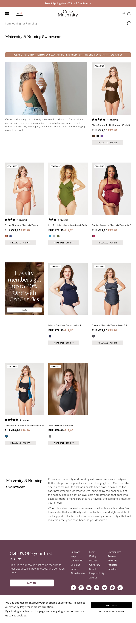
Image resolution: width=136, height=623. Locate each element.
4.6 (19, 13)
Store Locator (78, 573)
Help (73, 556)
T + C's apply (114, 55)
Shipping (75, 564)
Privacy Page (18, 607)
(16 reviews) (112, 120)
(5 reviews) (22, 220)
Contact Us (77, 560)
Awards (93, 577)
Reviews (112, 556)
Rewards (112, 560)
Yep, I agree (111, 605)
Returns (75, 569)
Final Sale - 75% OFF (107, 143)
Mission (93, 560)
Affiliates (112, 564)
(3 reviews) (63, 220)
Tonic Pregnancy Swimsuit (60, 425)
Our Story (94, 564)
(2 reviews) (24, 420)
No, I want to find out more (111, 611)
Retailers (112, 569)
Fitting (92, 556)
